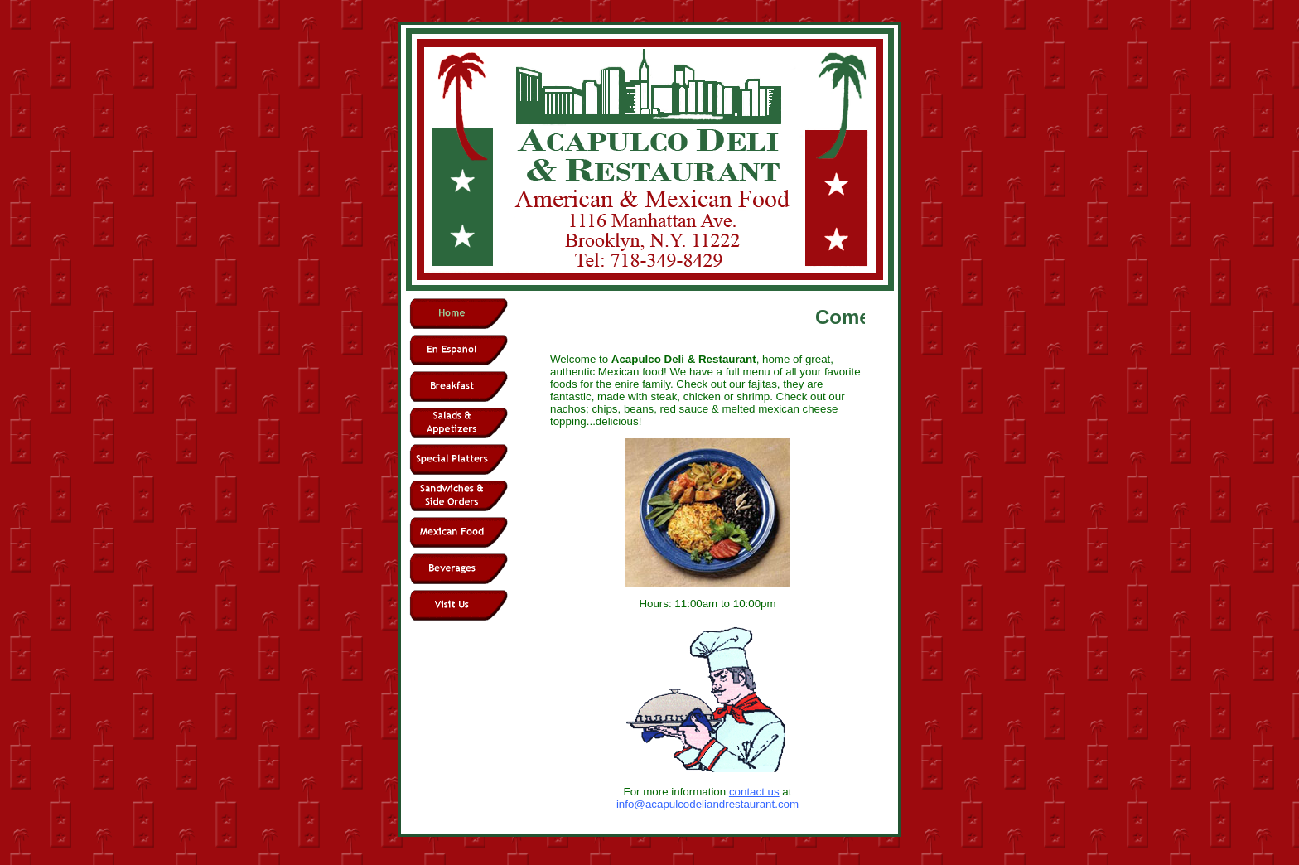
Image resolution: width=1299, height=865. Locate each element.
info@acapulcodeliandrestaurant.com (707, 804)
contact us (754, 791)
